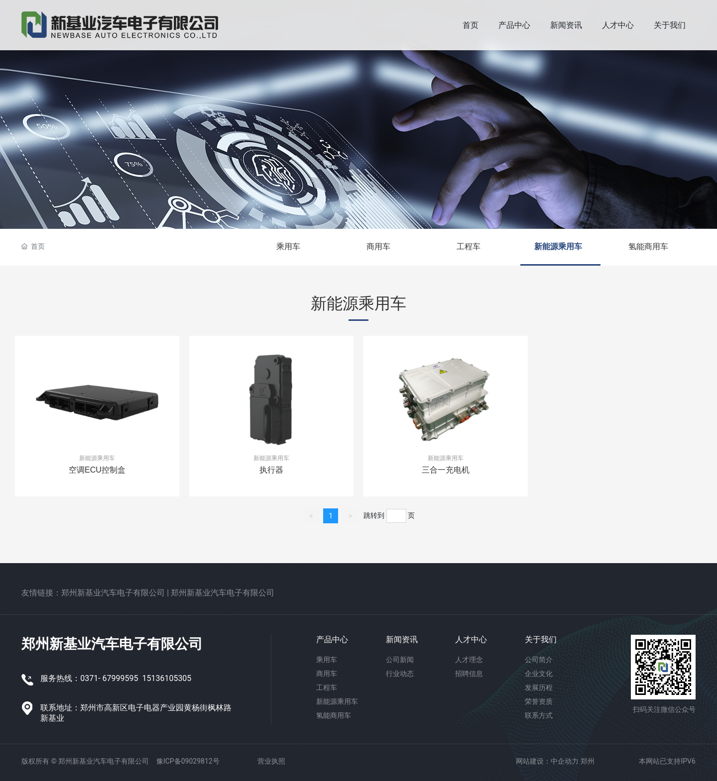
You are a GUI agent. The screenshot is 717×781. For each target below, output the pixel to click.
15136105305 (166, 678)
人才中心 (471, 639)
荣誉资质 (539, 701)
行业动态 (400, 674)
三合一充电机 (446, 470)
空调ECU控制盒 (97, 470)
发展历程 (539, 687)
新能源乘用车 (558, 246)
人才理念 (469, 660)
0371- (90, 678)
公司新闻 (400, 660)
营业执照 (271, 761)
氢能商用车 (648, 246)
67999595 (120, 678)
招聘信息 (469, 674)
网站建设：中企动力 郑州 (555, 761)
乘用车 (288, 246)
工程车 (468, 246)
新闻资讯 (402, 639)
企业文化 (539, 674)
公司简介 (539, 660)
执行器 (271, 470)
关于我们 (541, 639)
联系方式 (539, 715)
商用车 (378, 246)
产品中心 (332, 639)
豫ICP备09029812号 (188, 761)
